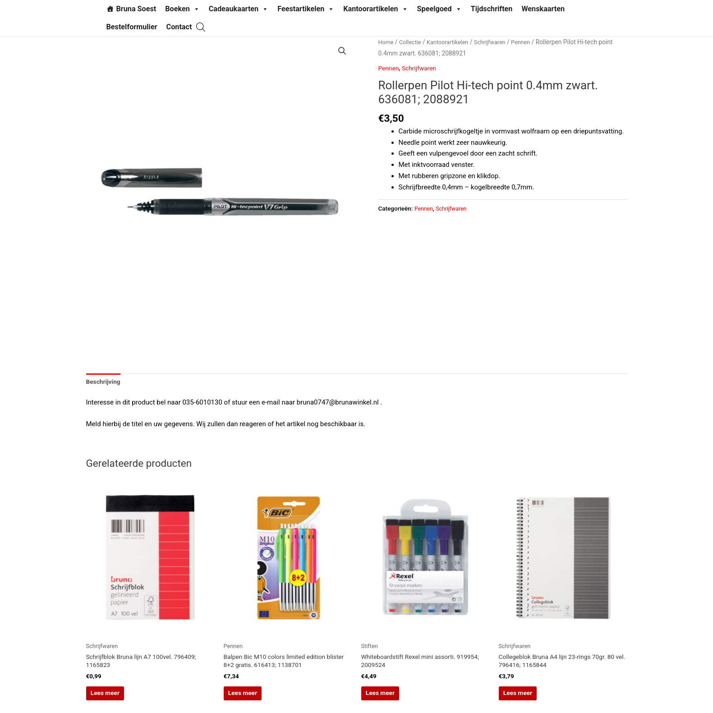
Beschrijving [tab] (105, 382)
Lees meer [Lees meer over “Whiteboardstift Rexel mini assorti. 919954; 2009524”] (395, 699)
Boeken (182, 9)
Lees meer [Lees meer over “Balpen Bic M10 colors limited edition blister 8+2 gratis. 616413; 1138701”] (257, 699)
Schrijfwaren (499, 42)
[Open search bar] (200, 27)
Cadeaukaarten (238, 9)
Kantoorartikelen (375, 9)
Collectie (412, 42)
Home (386, 42)
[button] (342, 51)
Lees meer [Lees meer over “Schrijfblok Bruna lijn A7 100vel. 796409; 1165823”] (120, 699)
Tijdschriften (492, 9)
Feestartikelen (305, 9)
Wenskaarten (543, 9)
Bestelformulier (131, 27)
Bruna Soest (136, 9)
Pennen (532, 42)
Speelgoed (439, 9)
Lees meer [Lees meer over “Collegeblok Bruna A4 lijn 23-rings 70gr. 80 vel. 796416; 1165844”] (532, 699)
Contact (179, 27)
